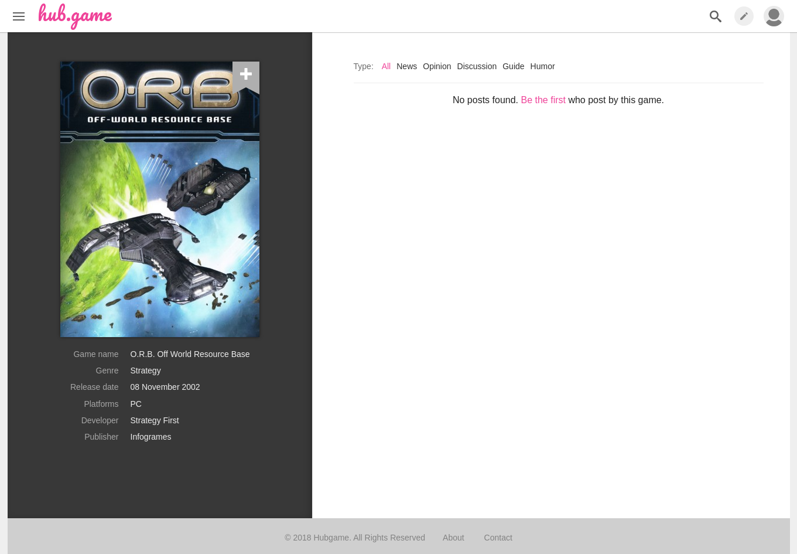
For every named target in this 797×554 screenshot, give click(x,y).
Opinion (437, 66)
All (386, 66)
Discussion (477, 66)
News (406, 66)
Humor (543, 66)
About (453, 537)
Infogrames (151, 436)
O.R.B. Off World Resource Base (190, 354)
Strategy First (155, 420)
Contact (498, 537)
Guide (513, 66)
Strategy (146, 370)
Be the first (543, 100)
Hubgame (331, 537)
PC (136, 404)
